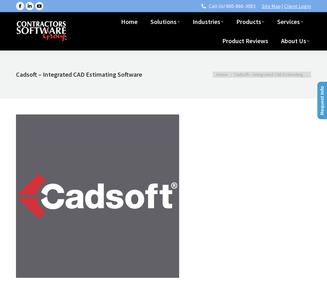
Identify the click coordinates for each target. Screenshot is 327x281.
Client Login (297, 6)
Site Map (271, 6)
